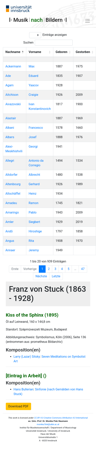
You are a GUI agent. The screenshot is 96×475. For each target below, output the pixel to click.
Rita (31, 241)
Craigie (33, 95)
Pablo (33, 212)
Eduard (33, 76)
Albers (9, 137)
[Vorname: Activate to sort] (39, 52)
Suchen (28, 42)
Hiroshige (35, 231)
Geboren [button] (61, 52)
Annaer (10, 250)
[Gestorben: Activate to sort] (84, 52)
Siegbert (34, 222)
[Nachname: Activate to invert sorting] (14, 52)
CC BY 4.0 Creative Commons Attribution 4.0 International (61, 418)
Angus (9, 241)
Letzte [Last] (56, 276)
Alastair (10, 118)
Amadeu (11, 203)
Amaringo (12, 212)
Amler (9, 222)
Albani (9, 127)
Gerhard (34, 184)
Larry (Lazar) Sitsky (27, 356)
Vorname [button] (35, 52)
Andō (9, 231)
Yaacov (34, 85)
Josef (32, 137)
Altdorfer (11, 175)
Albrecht (34, 175)
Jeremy (34, 250)
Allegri (9, 160)
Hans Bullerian (23, 389)
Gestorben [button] (83, 52)
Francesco (36, 127)
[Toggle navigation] (87, 21)
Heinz (33, 193)
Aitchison (11, 95)
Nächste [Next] (41, 276)
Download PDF (18, 406)
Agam (9, 85)
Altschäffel (12, 193)
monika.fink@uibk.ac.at (48, 424)
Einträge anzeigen (54, 35)
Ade (8, 76)
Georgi (33, 146)
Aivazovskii (13, 104)
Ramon (33, 203)
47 (83, 269)
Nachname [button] (12, 52)
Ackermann (13, 66)
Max (32, 66)
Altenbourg (12, 184)
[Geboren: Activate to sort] (63, 52)
